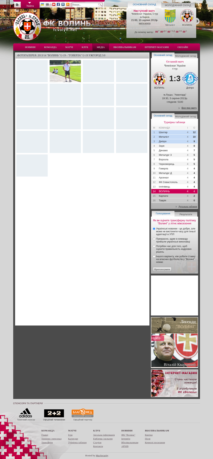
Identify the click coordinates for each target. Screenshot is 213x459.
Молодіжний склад (178, 5)
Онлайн (183, 47)
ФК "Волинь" (128, 435)
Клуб (85, 47)
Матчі (69, 47)
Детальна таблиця (187, 206)
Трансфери (47, 442)
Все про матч (189, 107)
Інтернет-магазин (157, 47)
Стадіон (97, 442)
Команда (50, 47)
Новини (30, 47)
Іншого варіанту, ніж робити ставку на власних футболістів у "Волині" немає (175, 259)
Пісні (147, 438)
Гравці (45, 435)
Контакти (98, 446)
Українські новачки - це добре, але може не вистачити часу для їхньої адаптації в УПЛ (176, 231)
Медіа (101, 47)
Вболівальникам (124, 47)
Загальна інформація (104, 435)
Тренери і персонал (52, 438)
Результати (186, 214)
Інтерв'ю (125, 438)
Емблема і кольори (103, 438)
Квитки (149, 435)
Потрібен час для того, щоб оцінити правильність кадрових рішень (174, 249)
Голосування (163, 213)
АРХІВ (124, 446)
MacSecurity (102, 455)
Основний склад (144, 4)
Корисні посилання (155, 442)
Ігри (70, 435)
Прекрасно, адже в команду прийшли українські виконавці (173, 240)
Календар (73, 438)
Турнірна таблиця (77, 442)
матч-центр (145, 23)
